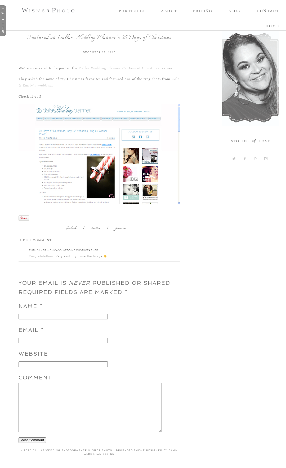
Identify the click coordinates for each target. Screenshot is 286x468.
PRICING (203, 11)
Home (272, 26)
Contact (268, 11)
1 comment (35, 240)
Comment (35, 377)
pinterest (120, 229)
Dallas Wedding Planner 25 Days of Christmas (119, 67)
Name (28, 306)
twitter (95, 229)
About (169, 11)
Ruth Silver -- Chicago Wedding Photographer (63, 250)
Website (33, 354)
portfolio (132, 11)
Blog (235, 11)
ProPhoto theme (130, 459)
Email (28, 330)
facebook (71, 229)
